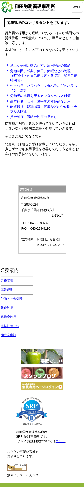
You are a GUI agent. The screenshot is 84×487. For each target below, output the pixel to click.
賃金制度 (7, 308)
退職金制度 (8, 317)
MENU (77, 7)
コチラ (60, 441)
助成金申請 (8, 335)
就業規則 (7, 289)
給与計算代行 (10, 326)
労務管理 (7, 280)
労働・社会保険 (12, 298)
